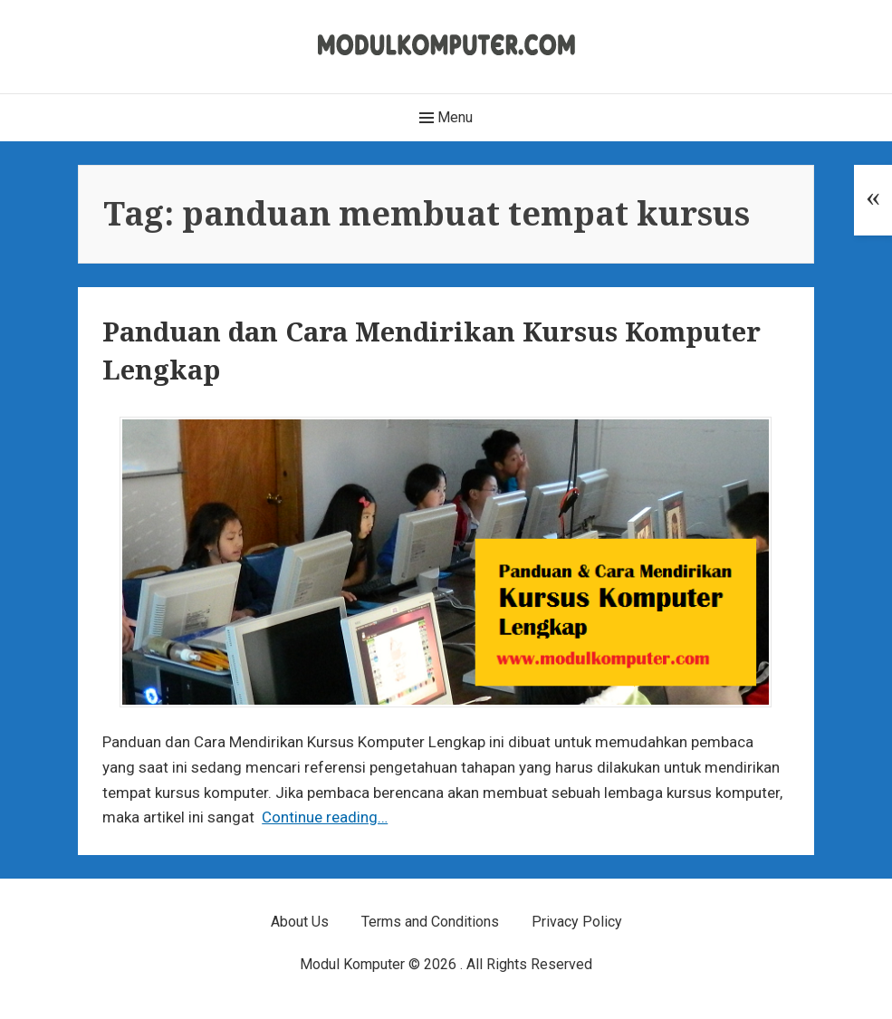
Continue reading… (325, 817)
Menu (446, 118)
